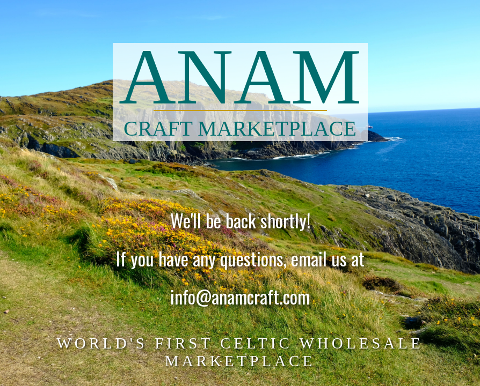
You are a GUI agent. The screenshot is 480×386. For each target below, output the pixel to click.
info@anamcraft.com (240, 297)
